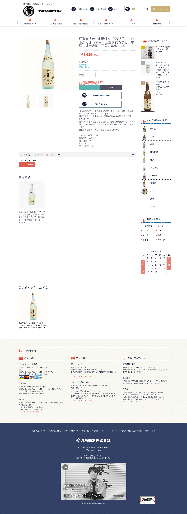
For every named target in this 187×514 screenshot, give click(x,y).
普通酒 (153, 183)
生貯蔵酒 (154, 175)
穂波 (159, 235)
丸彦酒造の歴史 (55, 23)
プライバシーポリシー (109, 431)
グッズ (153, 206)
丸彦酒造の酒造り (81, 23)
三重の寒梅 (84, 67)
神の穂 (145, 235)
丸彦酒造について (30, 23)
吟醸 (152, 144)
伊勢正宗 (161, 239)
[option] (48, 64)
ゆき (159, 230)
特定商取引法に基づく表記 (131, 431)
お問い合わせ (150, 431)
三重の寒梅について (106, 23)
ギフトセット (156, 191)
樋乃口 (160, 225)
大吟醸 (153, 128)
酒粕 (152, 198)
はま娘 (145, 239)
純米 (152, 160)
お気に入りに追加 (100, 104)
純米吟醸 (83, 64)
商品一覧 (131, 23)
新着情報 (157, 23)
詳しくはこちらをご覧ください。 (31, 412)
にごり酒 (154, 167)
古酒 (152, 136)
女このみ (146, 230)
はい (89, 87)
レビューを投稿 (27, 164)
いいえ (110, 87)
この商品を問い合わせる (100, 95)
